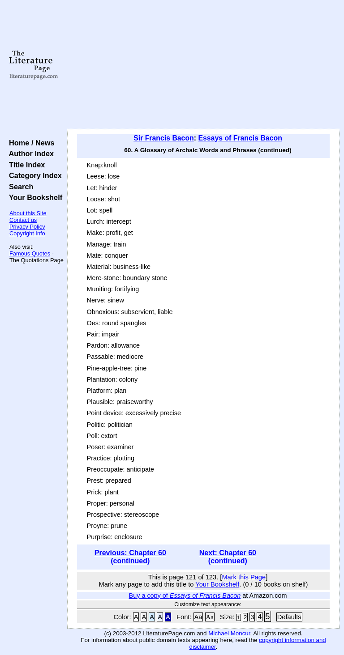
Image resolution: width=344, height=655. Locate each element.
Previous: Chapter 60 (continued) (130, 557)
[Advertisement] (203, 65)
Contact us (23, 220)
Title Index (25, 165)
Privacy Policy (27, 226)
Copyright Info (27, 233)
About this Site (28, 213)
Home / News (30, 143)
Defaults (289, 617)
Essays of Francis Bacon (240, 138)
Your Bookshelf (33, 197)
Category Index (33, 175)
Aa (198, 617)
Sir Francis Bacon (163, 138)
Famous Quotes (29, 253)
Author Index (29, 153)
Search (19, 187)
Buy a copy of (185, 595)
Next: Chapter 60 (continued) (227, 557)
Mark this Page (244, 577)
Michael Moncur (229, 633)
